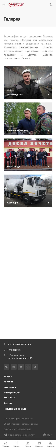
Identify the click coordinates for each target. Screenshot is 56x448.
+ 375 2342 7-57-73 (18, 344)
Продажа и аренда (15, 408)
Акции (8, 403)
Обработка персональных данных (21, 424)
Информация (12, 392)
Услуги (8, 376)
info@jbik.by (14, 349)
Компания (10, 387)
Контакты (9, 397)
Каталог (8, 381)
